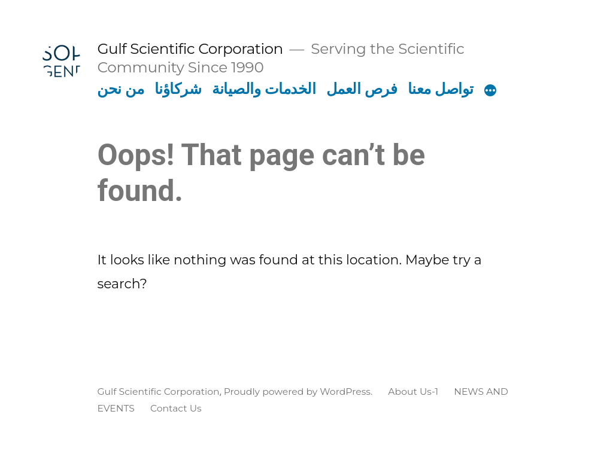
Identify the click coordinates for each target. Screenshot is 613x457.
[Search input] (302, 323)
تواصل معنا (441, 89)
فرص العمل (361, 89)
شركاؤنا (178, 89)
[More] (490, 91)
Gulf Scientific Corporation (190, 48)
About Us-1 (413, 391)
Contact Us (176, 408)
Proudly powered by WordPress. (299, 391)
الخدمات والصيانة (263, 89)
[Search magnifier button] (504, 323)
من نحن (120, 89)
